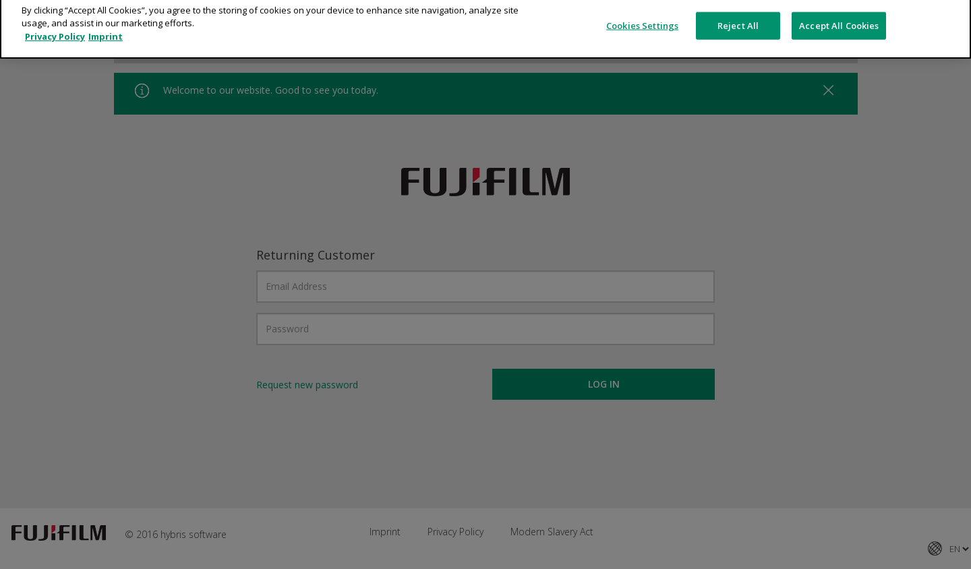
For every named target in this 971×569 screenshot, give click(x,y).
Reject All (738, 17)
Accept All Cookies (839, 17)
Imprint (105, 28)
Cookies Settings (642, 17)
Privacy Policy (55, 28)
